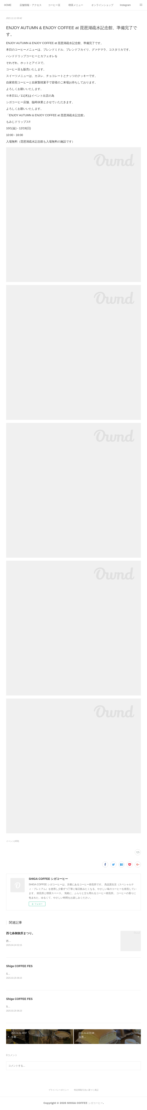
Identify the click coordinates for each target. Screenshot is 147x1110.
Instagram (125, 5)
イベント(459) (12, 841)
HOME (7, 5)
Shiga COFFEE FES (19, 966)
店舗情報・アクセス (31, 5)
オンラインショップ (102, 5)
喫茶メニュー (76, 5)
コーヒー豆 (54, 5)
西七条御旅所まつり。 (20, 933)
